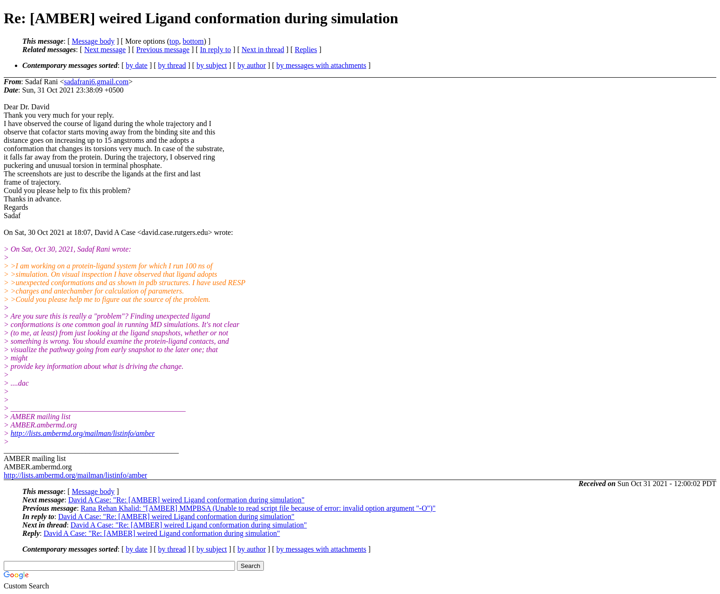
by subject (211, 65)
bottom (192, 41)
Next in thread (263, 49)
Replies (306, 49)
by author (251, 65)
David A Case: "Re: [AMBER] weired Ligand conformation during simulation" (186, 500)
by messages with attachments (321, 65)
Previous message (162, 49)
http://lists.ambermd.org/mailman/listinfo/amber (83, 433)
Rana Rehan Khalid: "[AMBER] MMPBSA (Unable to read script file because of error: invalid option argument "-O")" (258, 508)
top (174, 41)
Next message (105, 49)
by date (137, 65)
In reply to (215, 49)
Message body (93, 41)
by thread (172, 65)
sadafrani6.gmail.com (96, 82)
